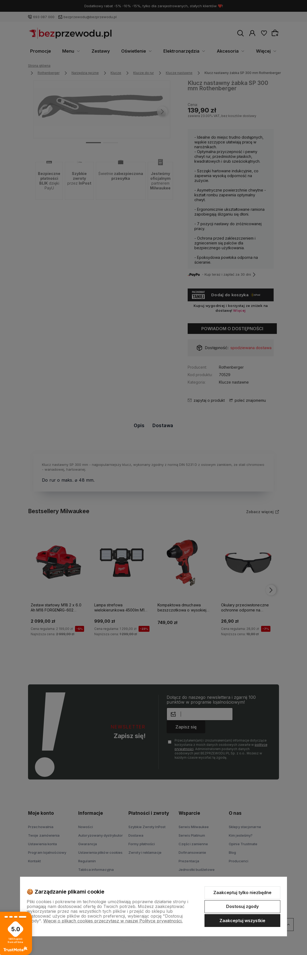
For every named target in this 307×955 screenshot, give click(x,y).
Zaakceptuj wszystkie (242, 920)
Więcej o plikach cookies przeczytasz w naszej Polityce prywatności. (113, 920)
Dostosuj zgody (242, 906)
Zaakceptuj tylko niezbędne (242, 892)
